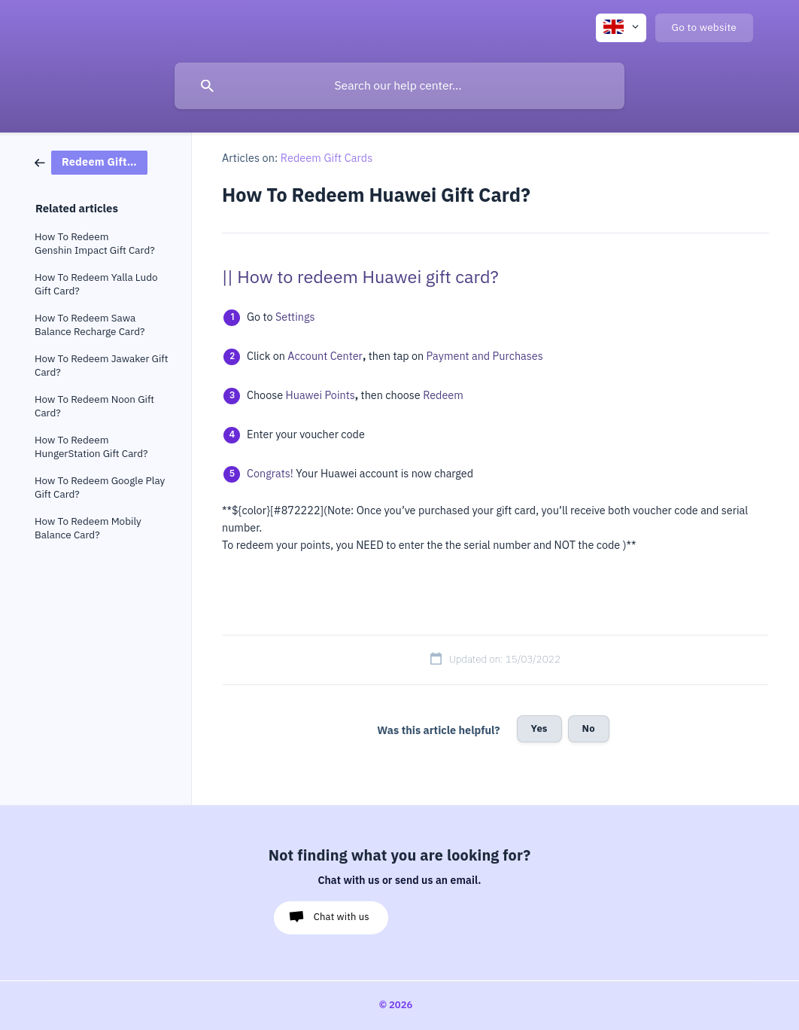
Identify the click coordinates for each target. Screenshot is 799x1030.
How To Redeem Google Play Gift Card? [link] (100, 487)
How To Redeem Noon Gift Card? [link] (94, 406)
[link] (91, 161)
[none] (621, 28)
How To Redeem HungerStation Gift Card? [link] (91, 447)
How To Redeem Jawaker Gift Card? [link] (101, 365)
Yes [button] (539, 728)
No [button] (588, 728)
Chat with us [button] (341, 917)
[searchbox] (399, 85)
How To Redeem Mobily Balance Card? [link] (88, 528)
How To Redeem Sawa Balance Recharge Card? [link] (89, 325)
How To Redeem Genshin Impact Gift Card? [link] (95, 243)
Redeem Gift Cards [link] (327, 158)
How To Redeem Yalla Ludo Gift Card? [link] (96, 284)
